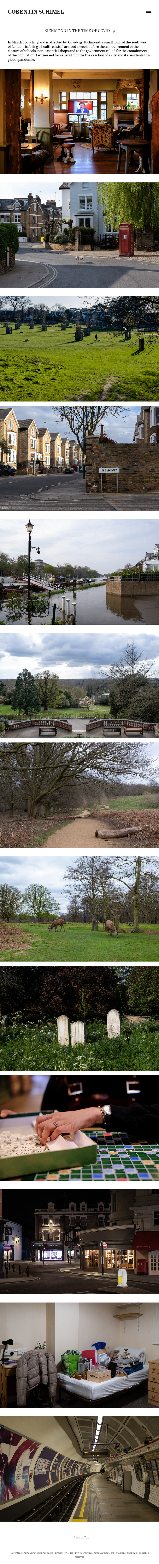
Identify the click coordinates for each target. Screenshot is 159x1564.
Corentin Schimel (36, 11)
